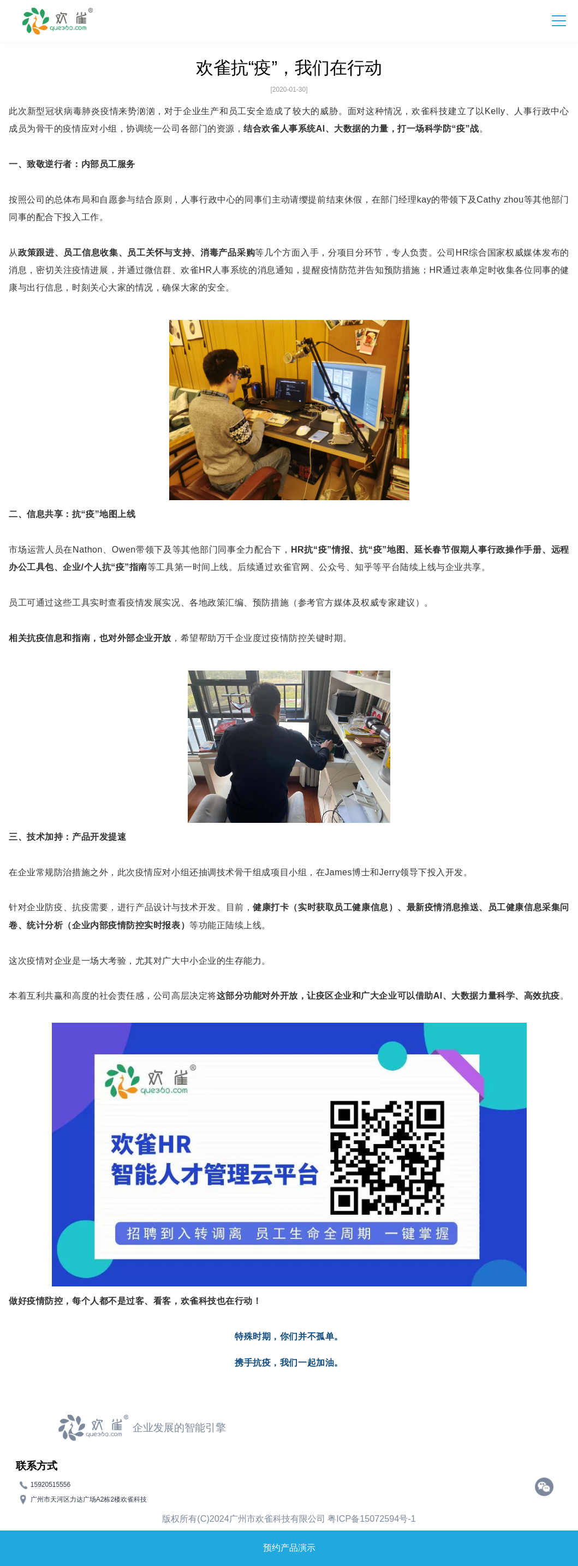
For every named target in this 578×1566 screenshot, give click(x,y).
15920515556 (50, 1484)
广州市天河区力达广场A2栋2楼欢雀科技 (89, 1499)
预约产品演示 (289, 1547)
